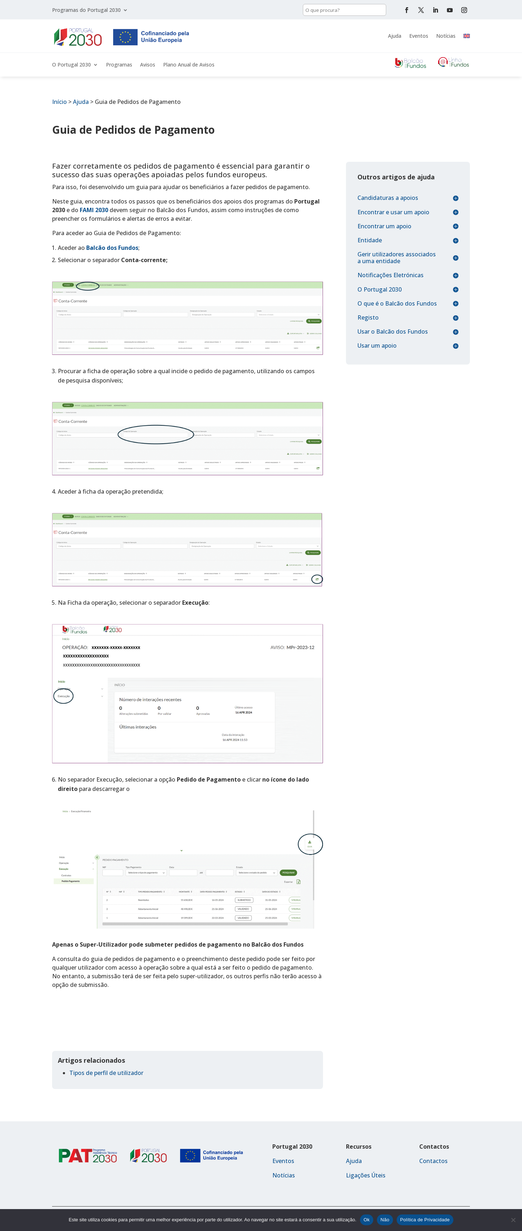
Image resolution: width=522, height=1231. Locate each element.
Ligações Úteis (365, 1175)
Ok (367, 1219)
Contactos (433, 1161)
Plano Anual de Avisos (188, 65)
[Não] (513, 1219)
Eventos (418, 35)
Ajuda (394, 35)
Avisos (147, 65)
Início (59, 102)
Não (384, 1219)
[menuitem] (466, 36)
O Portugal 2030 (71, 65)
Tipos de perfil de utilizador (106, 1073)
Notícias (446, 35)
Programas (119, 65)
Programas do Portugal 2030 (86, 10)
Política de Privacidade (425, 1219)
